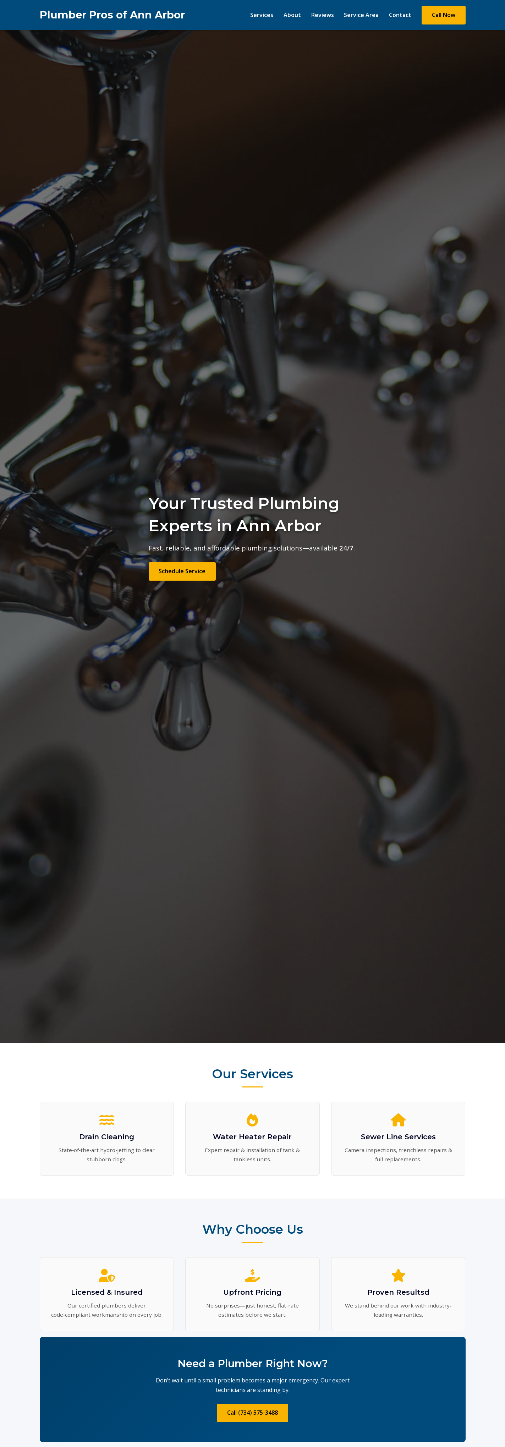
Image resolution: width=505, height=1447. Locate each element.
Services (261, 15)
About (292, 15)
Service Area (361, 15)
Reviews (322, 15)
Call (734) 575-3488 (252, 1412)
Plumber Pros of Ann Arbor (112, 15)
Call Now (443, 15)
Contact (400, 15)
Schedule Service (182, 571)
